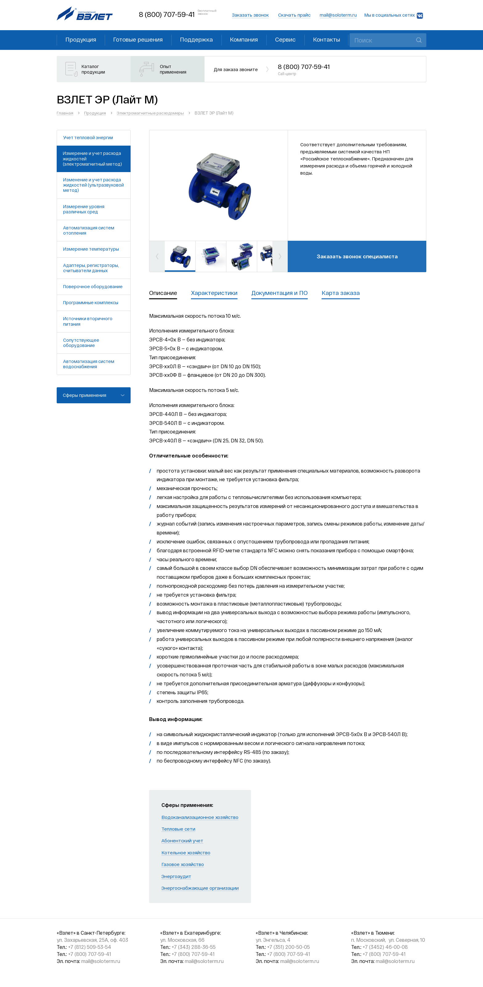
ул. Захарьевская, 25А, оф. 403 (92, 941)
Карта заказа (346, 293)
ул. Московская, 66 (182, 941)
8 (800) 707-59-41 (166, 14)
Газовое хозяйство (183, 865)
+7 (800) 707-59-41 (89, 954)
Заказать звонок (250, 15)
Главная (65, 113)
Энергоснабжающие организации (201, 888)
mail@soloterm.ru (338, 15)
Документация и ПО (283, 293)
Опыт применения (174, 69)
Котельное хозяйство (187, 853)
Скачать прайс (294, 15)
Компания (254, 39)
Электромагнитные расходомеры (154, 113)
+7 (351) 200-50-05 (288, 948)
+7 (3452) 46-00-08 (385, 948)
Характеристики (215, 293)
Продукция (82, 39)
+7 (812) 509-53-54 (89, 948)
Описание (163, 293)
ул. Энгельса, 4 (273, 941)
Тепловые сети (179, 829)
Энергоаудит (177, 877)
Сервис (297, 39)
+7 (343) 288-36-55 (194, 948)
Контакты (341, 39)
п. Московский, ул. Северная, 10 (388, 941)
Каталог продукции (94, 69)
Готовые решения (142, 39)
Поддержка (204, 39)
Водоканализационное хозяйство (201, 817)
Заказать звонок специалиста (357, 256)
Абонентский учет (183, 841)
